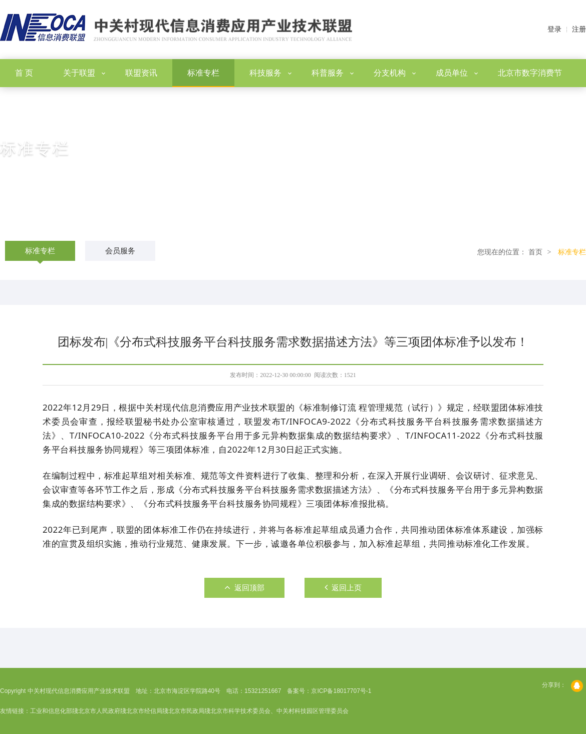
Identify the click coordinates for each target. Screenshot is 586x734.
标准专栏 (203, 73)
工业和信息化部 (51, 710)
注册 (579, 29)
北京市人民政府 (99, 710)
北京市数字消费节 (530, 73)
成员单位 (457, 73)
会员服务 (120, 251)
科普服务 (333, 73)
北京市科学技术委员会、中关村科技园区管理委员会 (279, 710)
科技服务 (270, 73)
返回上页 (343, 587)
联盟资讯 (141, 73)
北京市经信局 (144, 710)
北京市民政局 (186, 710)
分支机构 (395, 73)
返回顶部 (244, 587)
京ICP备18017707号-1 (341, 690)
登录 (554, 29)
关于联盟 (84, 73)
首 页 (24, 73)
